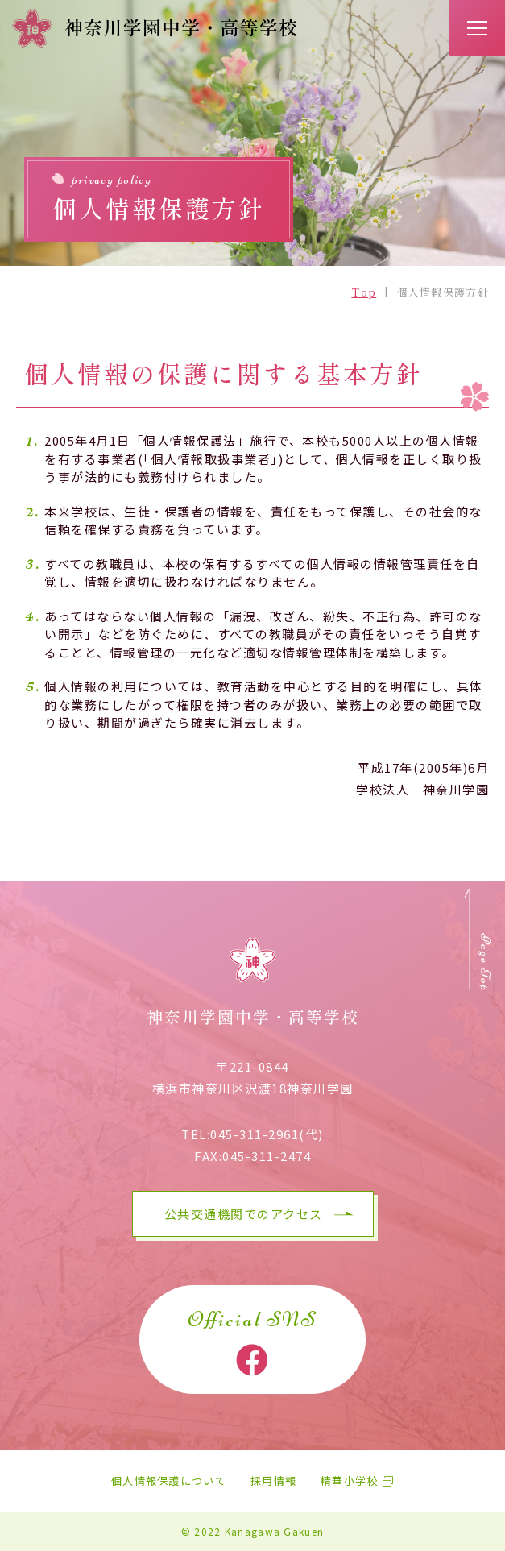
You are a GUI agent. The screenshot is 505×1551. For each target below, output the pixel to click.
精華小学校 (350, 1481)
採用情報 (273, 1481)
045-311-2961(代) (267, 1134)
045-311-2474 (266, 1155)
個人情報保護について (168, 1481)
